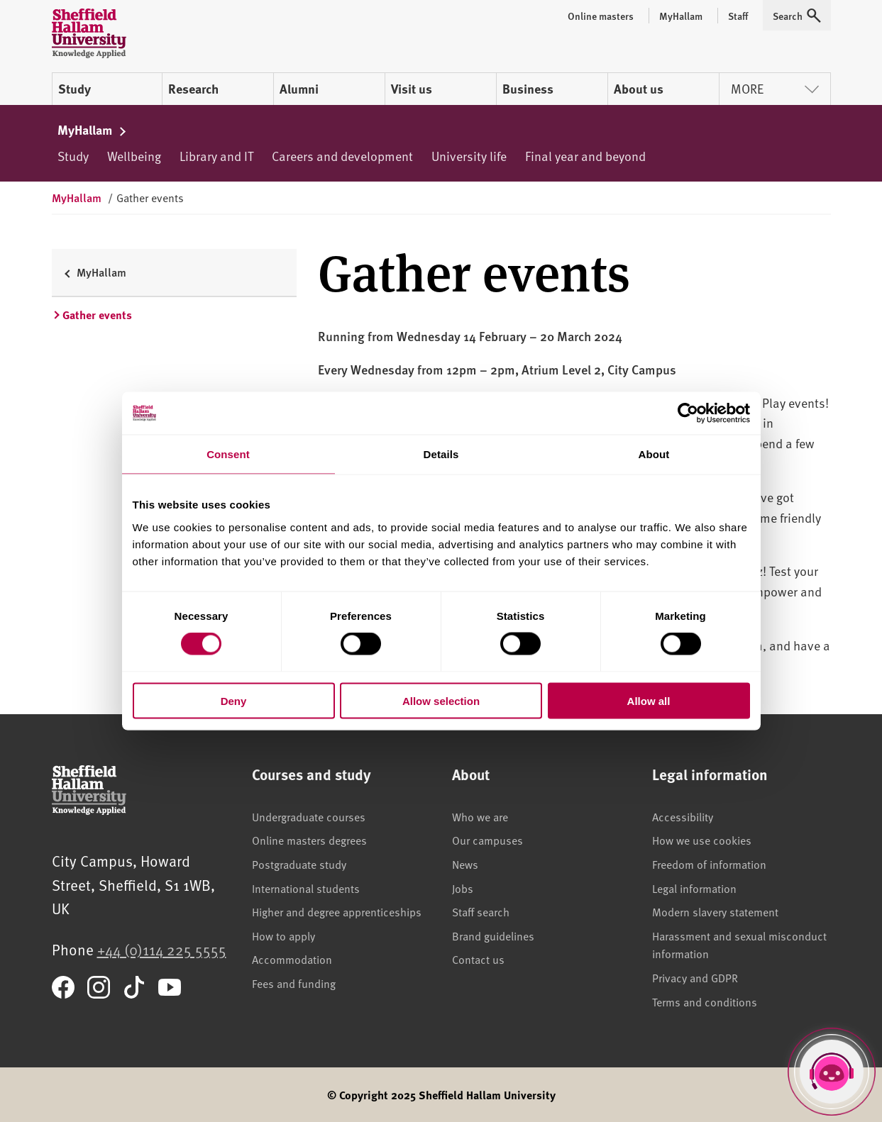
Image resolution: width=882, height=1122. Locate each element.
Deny (234, 700)
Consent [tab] (228, 454)
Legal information (694, 888)
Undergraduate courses (308, 816)
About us (638, 88)
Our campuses (487, 840)
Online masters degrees (309, 840)
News (465, 864)
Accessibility (682, 816)
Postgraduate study (299, 864)
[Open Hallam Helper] (832, 1072)
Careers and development (342, 156)
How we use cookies (701, 840)
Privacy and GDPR (695, 977)
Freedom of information (709, 864)
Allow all (649, 700)
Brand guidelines (493, 935)
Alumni (299, 88)
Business (527, 88)
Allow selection (441, 700)
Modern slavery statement (715, 911)
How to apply (283, 935)
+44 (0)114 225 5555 (161, 949)
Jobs (462, 888)
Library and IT (216, 156)
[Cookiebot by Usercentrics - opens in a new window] (688, 413)
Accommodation (292, 959)
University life (469, 156)
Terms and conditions (704, 1001)
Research (193, 88)
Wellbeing (134, 156)
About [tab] (654, 454)
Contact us (478, 959)
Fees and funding (294, 983)
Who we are (480, 816)
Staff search (480, 911)
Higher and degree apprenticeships (336, 911)
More (775, 88)
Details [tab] (441, 454)
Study (74, 88)
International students (306, 888)
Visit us (411, 88)
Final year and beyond (585, 156)
